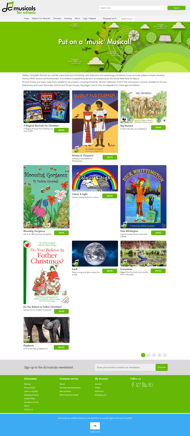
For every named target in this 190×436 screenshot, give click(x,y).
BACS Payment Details (69, 395)
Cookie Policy (29, 398)
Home (26, 18)
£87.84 (61, 130)
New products (65, 391)
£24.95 (110, 157)
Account (98, 384)
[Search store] (133, 8)
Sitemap (27, 384)
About (79, 18)
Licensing (70, 18)
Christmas (58, 18)
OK (95, 79)
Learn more (95, 85)
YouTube (150, 385)
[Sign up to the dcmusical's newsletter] (131, 367)
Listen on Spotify (31, 391)
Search (62, 384)
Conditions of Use (31, 402)
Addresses (99, 391)
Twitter (138, 385)
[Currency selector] (130, 19)
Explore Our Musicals (41, 18)
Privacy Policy (29, 387)
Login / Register (92, 18)
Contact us (28, 409)
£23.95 (61, 311)
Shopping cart (100, 395)
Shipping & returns (31, 395)
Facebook (133, 385)
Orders (98, 387)
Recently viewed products (70, 387)
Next (165, 355)
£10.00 (110, 196)
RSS (144, 385)
